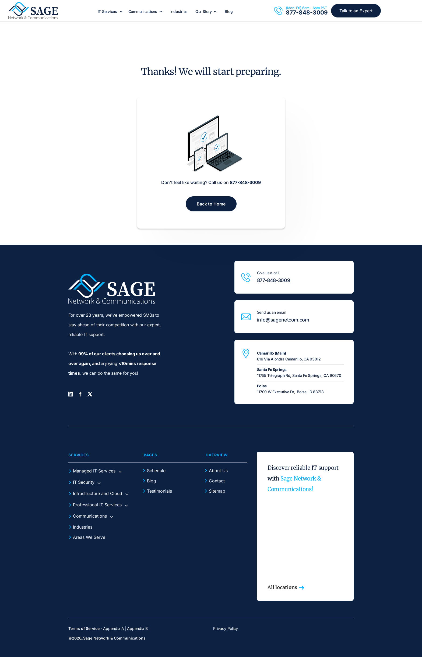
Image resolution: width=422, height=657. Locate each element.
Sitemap (217, 491)
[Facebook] (80, 394)
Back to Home (211, 204)
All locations (282, 587)
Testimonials (159, 491)
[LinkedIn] (70, 394)
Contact (217, 480)
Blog (229, 11)
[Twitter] (89, 394)
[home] (33, 10)
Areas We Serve (89, 537)
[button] (109, 11)
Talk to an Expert (355, 10)
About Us (218, 470)
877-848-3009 (307, 12)
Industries (179, 11)
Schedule (156, 470)
